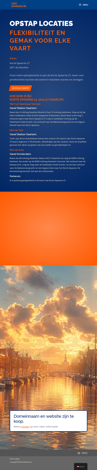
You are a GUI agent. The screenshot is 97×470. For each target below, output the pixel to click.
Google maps (20, 88)
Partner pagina (15, 459)
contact (25, 426)
